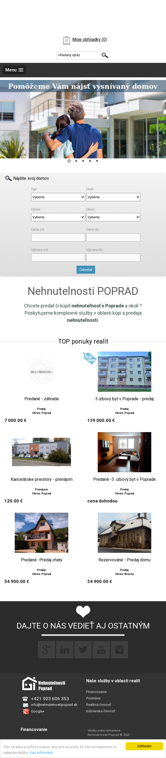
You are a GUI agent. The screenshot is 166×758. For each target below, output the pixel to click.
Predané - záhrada (41, 399)
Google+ (37, 711)
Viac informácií (41, 752)
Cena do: (93, 229)
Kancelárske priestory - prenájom (42, 479)
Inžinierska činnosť (100, 711)
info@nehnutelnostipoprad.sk (54, 705)
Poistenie (93, 698)
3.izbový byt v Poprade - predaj (124, 399)
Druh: (90, 189)
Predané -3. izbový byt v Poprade (124, 479)
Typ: (34, 189)
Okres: (36, 209)
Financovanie (96, 692)
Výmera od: (39, 250)
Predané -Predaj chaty (41, 560)
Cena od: (38, 229)
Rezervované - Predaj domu (124, 560)
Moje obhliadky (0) (89, 39)
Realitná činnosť (98, 705)
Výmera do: (95, 250)
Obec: (90, 209)
